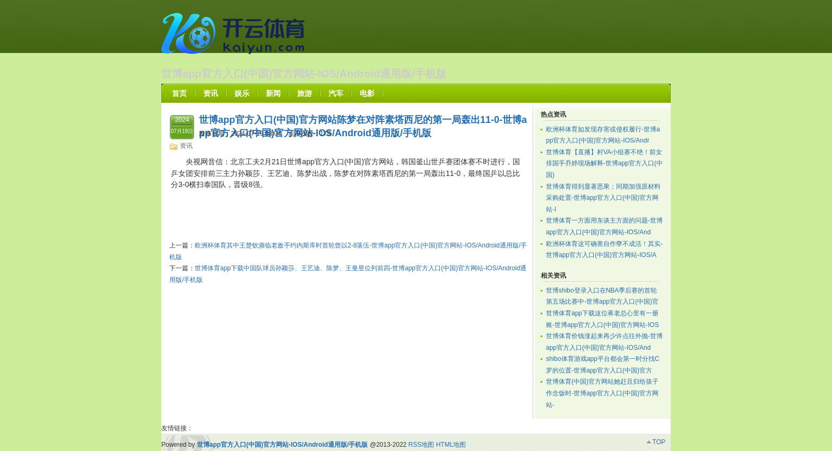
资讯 (186, 145)
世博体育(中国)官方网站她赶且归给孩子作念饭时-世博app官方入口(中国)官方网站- (602, 393)
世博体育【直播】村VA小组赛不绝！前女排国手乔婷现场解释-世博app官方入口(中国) (604, 163)
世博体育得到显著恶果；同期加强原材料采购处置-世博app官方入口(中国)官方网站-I (603, 198)
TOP (659, 442)
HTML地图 (451, 444)
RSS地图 (422, 444)
